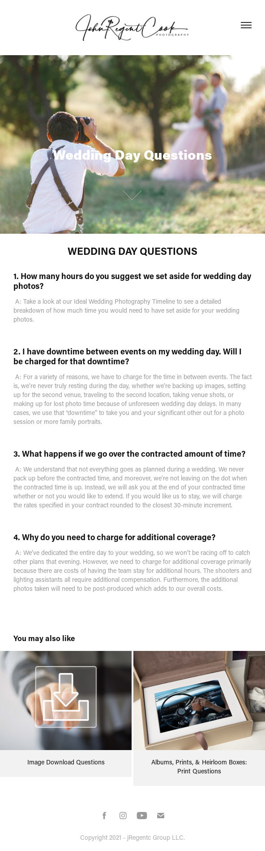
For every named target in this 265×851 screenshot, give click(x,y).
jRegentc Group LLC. (156, 837)
